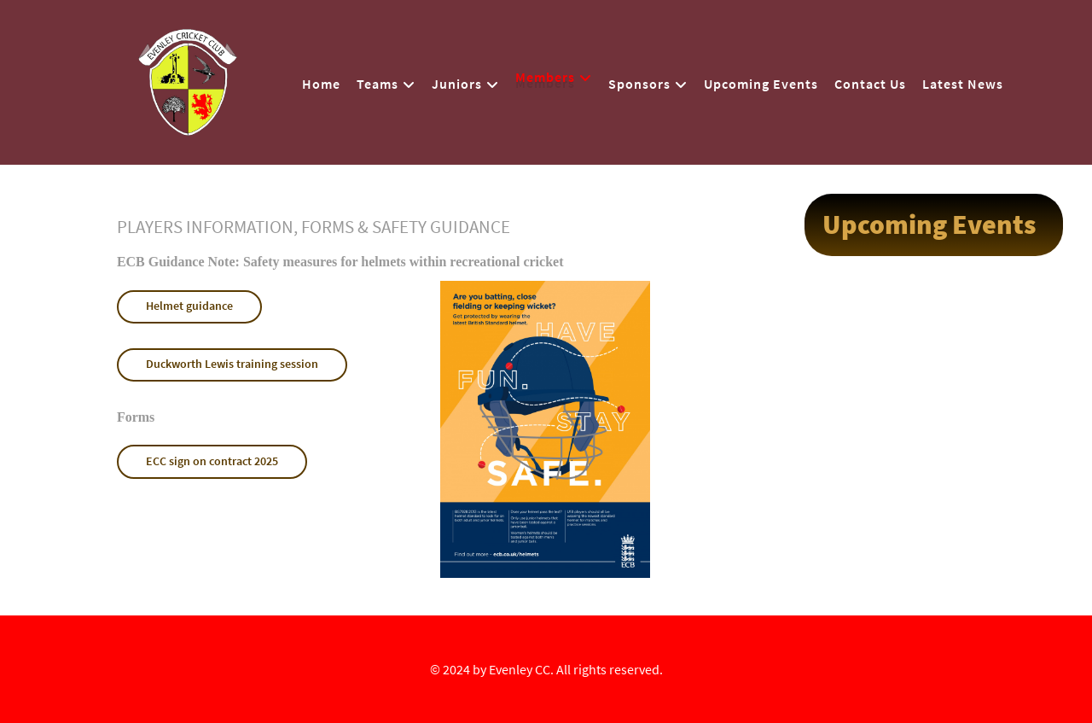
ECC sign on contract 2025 (212, 461)
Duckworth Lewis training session (232, 363)
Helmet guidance (189, 305)
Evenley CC (519, 669)
